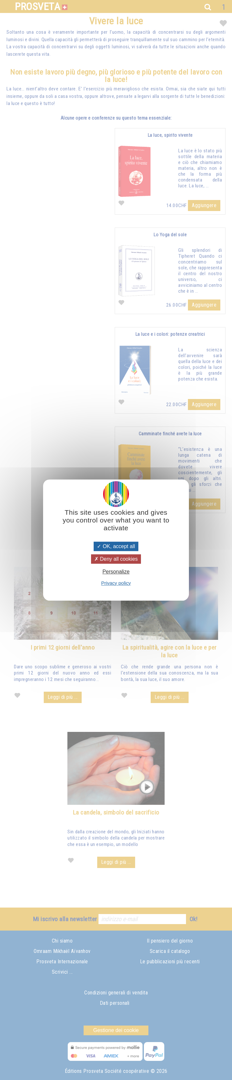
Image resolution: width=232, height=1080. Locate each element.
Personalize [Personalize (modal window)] (116, 572)
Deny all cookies (116, 559)
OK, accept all (116, 546)
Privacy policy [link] (116, 583)
